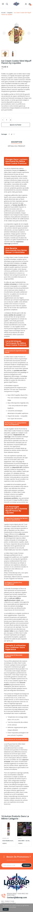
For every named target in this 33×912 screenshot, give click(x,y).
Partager (9, 134)
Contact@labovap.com (17, 897)
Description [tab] (16, 142)
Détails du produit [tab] (16, 146)
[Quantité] (6, 120)
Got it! (5, 909)
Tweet (11, 134)
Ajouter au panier (15, 125)
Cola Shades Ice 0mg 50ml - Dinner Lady (8, 840)
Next (28, 33)
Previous (4, 33)
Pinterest (14, 134)
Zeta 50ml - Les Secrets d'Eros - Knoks (24, 840)
